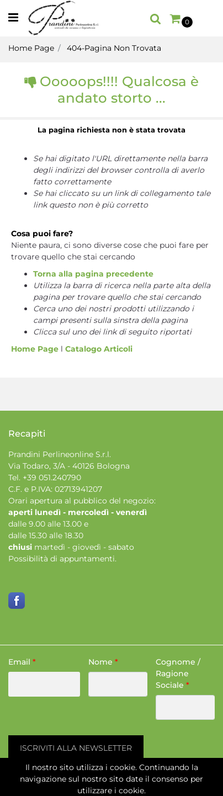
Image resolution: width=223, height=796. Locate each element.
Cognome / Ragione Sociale (178, 673)
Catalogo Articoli (98, 349)
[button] (156, 18)
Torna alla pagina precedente (93, 274)
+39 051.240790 (52, 477)
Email (22, 662)
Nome (103, 662)
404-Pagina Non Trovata (114, 48)
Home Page (31, 48)
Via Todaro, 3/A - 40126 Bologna (69, 466)
